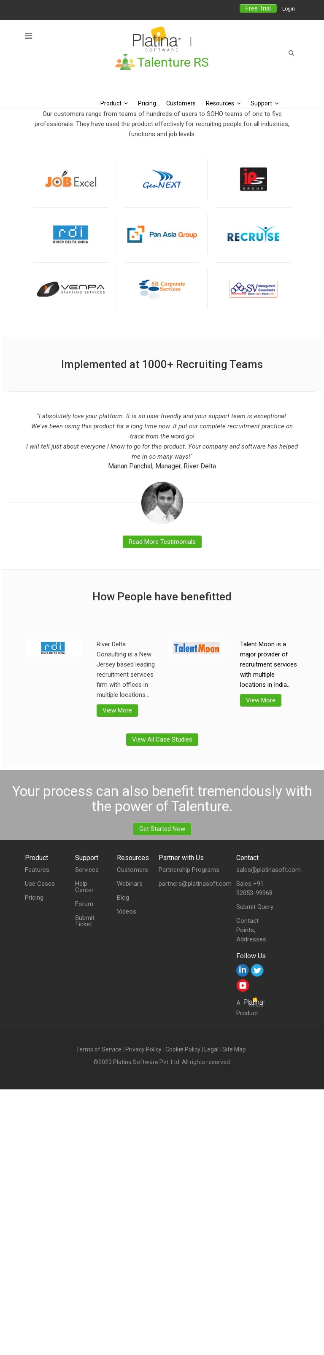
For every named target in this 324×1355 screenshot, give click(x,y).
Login (288, 9)
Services (87, 870)
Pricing (34, 898)
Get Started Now (162, 829)
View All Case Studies (162, 739)
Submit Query (254, 907)
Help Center (84, 887)
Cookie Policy (182, 1049)
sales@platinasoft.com (268, 870)
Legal (211, 1049)
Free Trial (258, 8)
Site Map (234, 1049)
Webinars (130, 884)
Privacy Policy (143, 1049)
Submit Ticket (84, 921)
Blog (123, 898)
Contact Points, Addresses (251, 930)
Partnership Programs (189, 870)
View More (117, 710)
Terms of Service (99, 1049)
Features (37, 870)
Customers (132, 870)
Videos (126, 912)
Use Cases (40, 884)
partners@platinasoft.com (195, 883)
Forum (84, 904)
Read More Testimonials (162, 542)
